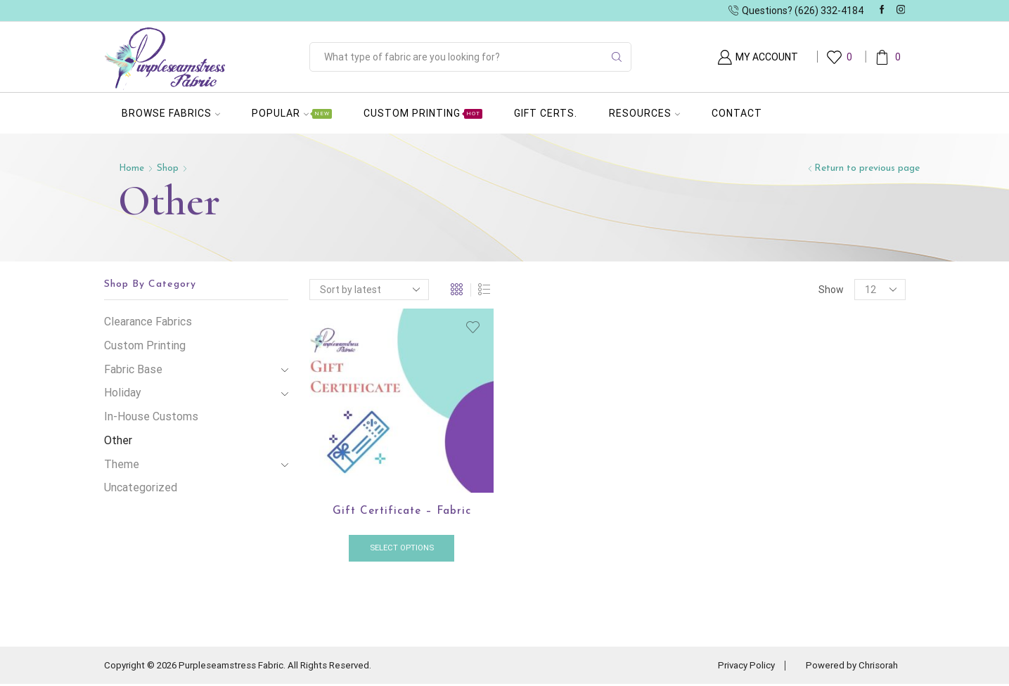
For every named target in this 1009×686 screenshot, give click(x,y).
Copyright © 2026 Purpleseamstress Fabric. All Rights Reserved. (246, 667)
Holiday (122, 392)
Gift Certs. (545, 113)
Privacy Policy (738, 667)
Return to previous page (867, 168)
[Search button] (617, 57)
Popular (292, 113)
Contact (737, 113)
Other (118, 440)
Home (132, 168)
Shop (169, 168)
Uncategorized (140, 487)
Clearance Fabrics (148, 321)
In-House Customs (151, 416)
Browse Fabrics (171, 113)
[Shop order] (369, 289)
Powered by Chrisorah (849, 667)
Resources (644, 113)
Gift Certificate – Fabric (402, 511)
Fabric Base (133, 369)
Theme (121, 464)
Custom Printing (423, 113)
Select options (402, 549)
